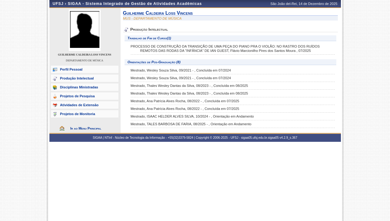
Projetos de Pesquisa (77, 96)
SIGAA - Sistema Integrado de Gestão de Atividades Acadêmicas (135, 4)
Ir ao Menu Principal (85, 128)
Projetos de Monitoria (77, 114)
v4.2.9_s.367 (288, 137)
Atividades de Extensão (79, 105)
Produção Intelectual (77, 78)
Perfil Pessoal (71, 69)
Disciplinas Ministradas (79, 87)
